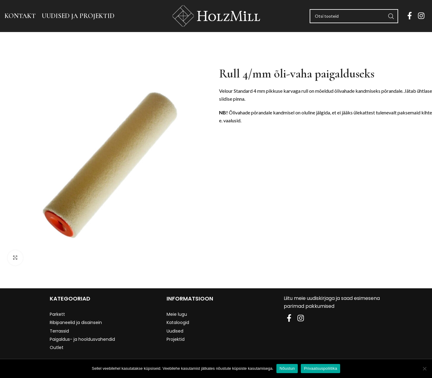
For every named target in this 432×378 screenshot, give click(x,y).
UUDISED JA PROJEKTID (78, 16)
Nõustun (287, 368)
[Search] (354, 16)
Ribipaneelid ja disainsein (76, 322)
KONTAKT (20, 16)
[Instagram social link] (421, 16)
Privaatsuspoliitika (320, 368)
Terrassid (59, 331)
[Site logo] (216, 15)
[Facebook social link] (409, 16)
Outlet (56, 347)
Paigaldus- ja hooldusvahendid (82, 339)
